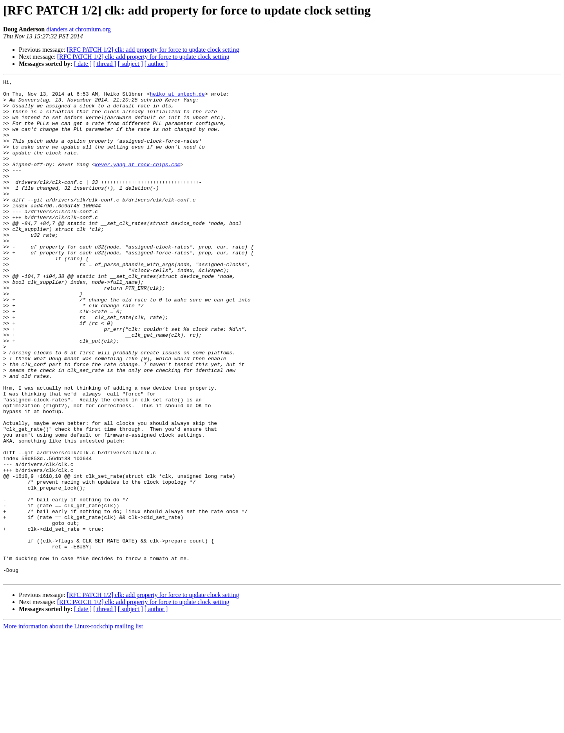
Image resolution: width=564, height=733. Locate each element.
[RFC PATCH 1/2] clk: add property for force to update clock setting (153, 49)
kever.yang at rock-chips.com (137, 181)
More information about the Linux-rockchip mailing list (73, 726)
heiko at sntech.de (177, 97)
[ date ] (83, 63)
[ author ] (156, 63)
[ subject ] (130, 63)
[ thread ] (104, 63)
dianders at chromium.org (78, 29)
